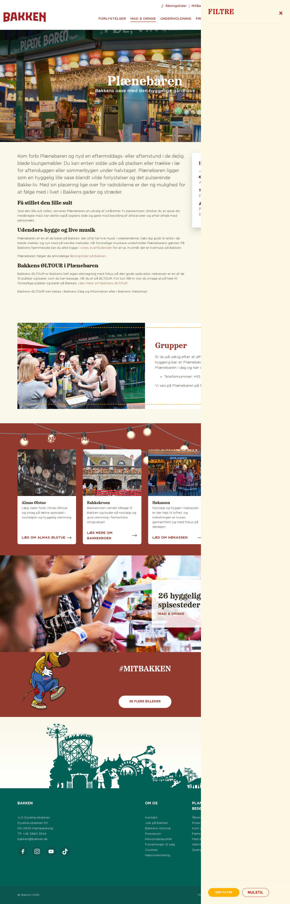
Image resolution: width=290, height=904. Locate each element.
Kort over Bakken (205, 828)
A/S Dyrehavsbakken (33, 817)
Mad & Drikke (143, 18)
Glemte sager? (203, 844)
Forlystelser (112, 18)
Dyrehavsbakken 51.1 (32, 823)
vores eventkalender (96, 247)
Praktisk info (259, 18)
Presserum (153, 833)
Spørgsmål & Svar (205, 850)
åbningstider (210, 214)
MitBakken (200, 6)
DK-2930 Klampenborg (35, 828)
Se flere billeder (145, 701)
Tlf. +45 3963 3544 (31, 833)
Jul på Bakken (249, 839)
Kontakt (151, 817)
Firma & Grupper (212, 18)
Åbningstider (176, 6)
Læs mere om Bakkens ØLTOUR (103, 283)
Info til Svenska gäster (260, 6)
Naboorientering (157, 855)
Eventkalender (250, 817)
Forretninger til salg (160, 844)
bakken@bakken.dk (32, 839)
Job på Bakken (225, 6)
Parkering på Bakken (207, 833)
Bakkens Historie (158, 828)
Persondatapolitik (158, 839)
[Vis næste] (263, 678)
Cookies (151, 850)
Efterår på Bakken (253, 833)
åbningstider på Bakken (88, 256)
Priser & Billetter (204, 823)
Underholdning (175, 18)
